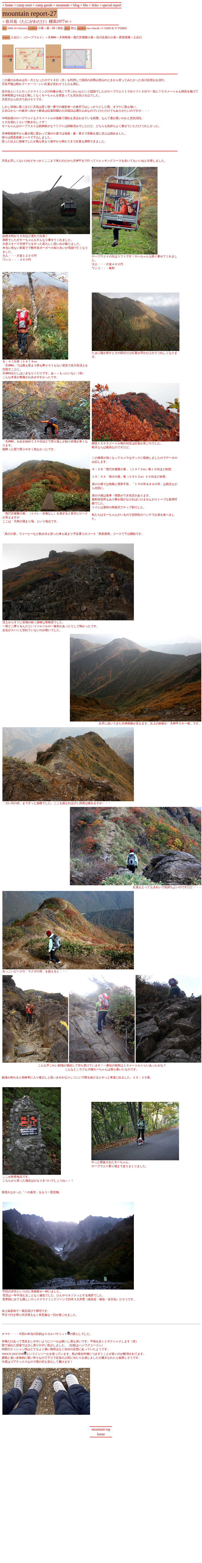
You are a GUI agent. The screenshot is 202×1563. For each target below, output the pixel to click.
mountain (62, 5)
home (9, 5)
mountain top (101, 1429)
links (95, 5)
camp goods (43, 5)
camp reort (24, 5)
